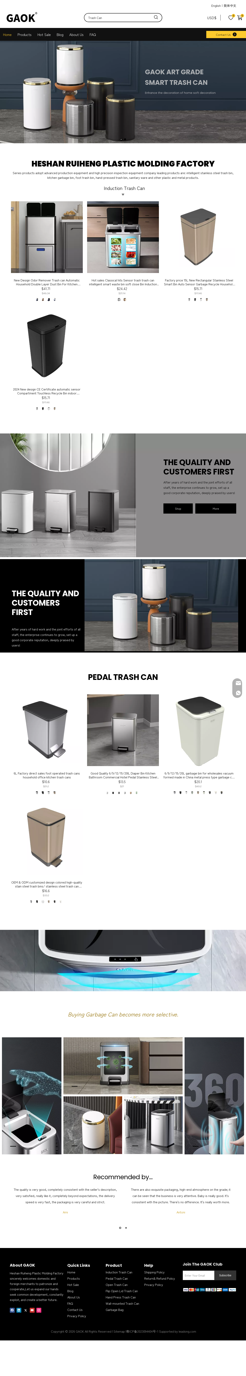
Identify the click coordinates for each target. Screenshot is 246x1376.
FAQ (92, 34)
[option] (65, 1200)
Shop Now (178, 510)
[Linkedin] (18, 1310)
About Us (76, 34)
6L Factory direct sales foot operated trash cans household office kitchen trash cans (47, 775)
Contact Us (223, 34)
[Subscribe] (225, 1275)
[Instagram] (38, 1310)
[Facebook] (12, 1310)
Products (24, 34)
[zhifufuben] (209, 1289)
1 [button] (120, 1228)
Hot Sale (44, 34)
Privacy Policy (76, 1315)
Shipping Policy (154, 1272)
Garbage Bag (114, 1309)
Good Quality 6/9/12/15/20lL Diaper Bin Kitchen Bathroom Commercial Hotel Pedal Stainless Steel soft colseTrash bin (123, 775)
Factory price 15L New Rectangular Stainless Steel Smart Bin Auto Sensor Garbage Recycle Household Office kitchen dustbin (199, 282)
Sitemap (119, 1331)
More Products (215, 510)
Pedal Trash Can (117, 1278)
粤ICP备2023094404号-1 (142, 1331)
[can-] (161, 605)
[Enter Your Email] (198, 1275)
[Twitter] (25, 1310)
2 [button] (126, 1228)
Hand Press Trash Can (121, 1297)
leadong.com (187, 1331)
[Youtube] (32, 1310)
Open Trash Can (117, 1284)
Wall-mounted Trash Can (122, 1303)
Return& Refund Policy (159, 1278)
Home (7, 34)
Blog (60, 34)
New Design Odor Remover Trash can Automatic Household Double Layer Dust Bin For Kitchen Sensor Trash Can (47, 282)
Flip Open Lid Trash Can (122, 1290)
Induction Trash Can (119, 1272)
